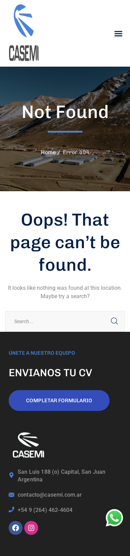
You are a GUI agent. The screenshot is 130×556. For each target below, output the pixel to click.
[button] (118, 33)
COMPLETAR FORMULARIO (59, 400)
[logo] (24, 33)
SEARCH (114, 321)
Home (48, 152)
